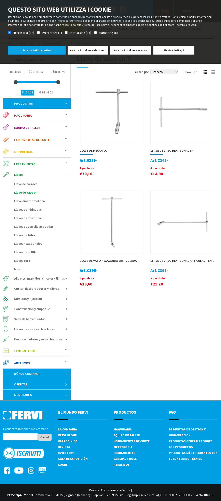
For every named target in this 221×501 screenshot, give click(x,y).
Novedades (40, 395)
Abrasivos (22, 363)
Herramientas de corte (32, 140)
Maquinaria (23, 115)
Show (187, 72)
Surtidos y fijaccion (28, 299)
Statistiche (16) (80, 33)
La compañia (67, 429)
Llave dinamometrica (29, 201)
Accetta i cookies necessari (131, 50)
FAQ (172, 412)
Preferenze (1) (52, 33)
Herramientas (25, 164)
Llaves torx (22, 261)
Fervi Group (67, 435)
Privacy (94, 490)
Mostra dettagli (174, 50)
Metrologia (23, 152)
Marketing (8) (108, 33)
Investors (66, 453)
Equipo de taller (27, 128)
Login (62, 465)
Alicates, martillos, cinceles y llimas (39, 278)
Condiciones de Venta (115, 490)
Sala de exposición (73, 459)
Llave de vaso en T (27, 192)
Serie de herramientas (29, 319)
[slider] (16, 82)
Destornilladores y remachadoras (38, 339)
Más (17, 269)
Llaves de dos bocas (28, 218)
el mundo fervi (73, 412)
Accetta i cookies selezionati (88, 50)
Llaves (18, 175)
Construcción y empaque (32, 309)
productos (40, 103)
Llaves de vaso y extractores (34, 329)
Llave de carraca (26, 184)
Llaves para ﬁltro (26, 252)
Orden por (142, 72)
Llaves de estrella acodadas (33, 226)
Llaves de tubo (24, 235)
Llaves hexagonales (28, 243)
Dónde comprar (40, 374)
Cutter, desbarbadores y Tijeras (36, 288)
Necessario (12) (23, 33)
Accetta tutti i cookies (37, 50)
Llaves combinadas (28, 209)
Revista (64, 447)
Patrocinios (68, 441)
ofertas (40, 384)
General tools (25, 351)
